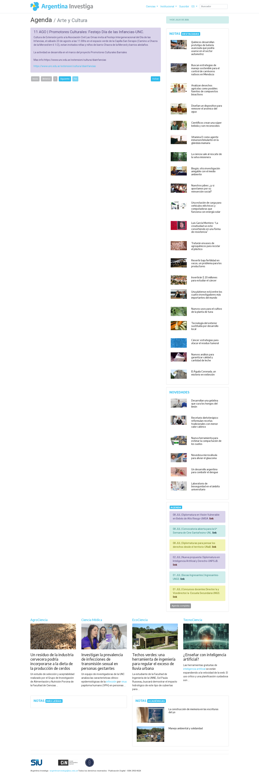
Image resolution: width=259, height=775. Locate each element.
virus (124, 681)
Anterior (46, 79)
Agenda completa (180, 606)
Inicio (35, 79)
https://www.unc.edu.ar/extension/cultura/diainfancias (65, 66)
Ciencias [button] (151, 6)
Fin (75, 79)
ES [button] (193, 6)
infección (111, 681)
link (211, 518)
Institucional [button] (168, 6)
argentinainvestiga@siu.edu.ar (63, 771)
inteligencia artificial (194, 668)
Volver (155, 79)
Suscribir (184, 6)
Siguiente (65, 79)
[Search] (214, 6)
